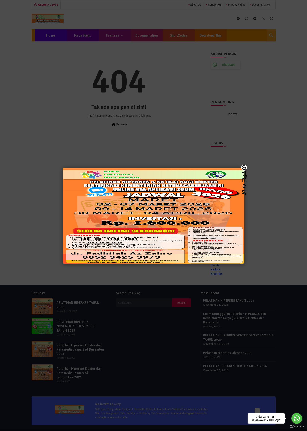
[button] (153, 215)
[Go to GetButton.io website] (297, 426)
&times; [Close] (244, 168)
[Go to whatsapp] (296, 418)
